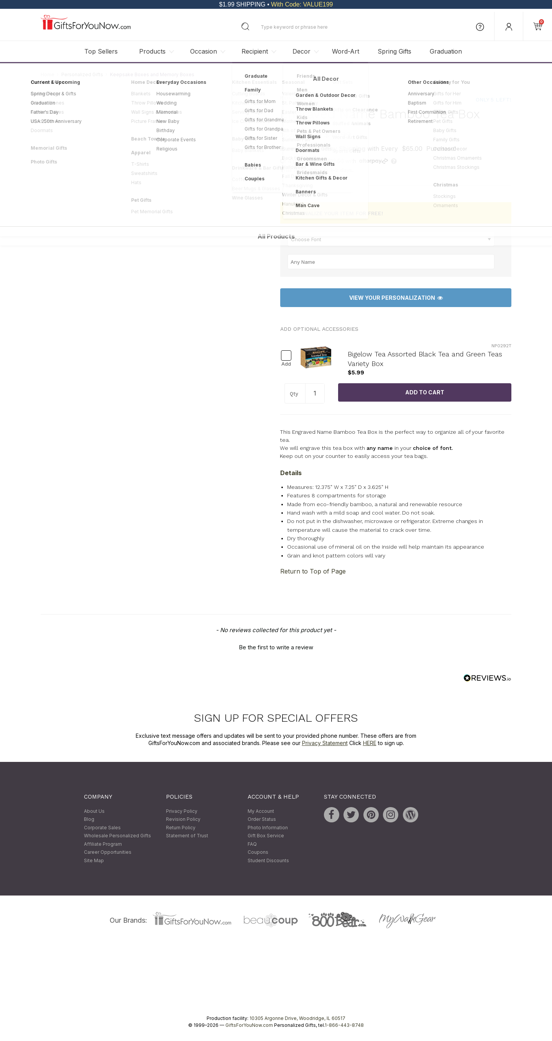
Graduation (446, 51)
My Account (261, 811)
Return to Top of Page (313, 571)
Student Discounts (268, 860)
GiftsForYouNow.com (249, 1025)
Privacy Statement (325, 743)
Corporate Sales (102, 827)
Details (291, 473)
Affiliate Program (103, 844)
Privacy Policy (181, 811)
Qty (294, 394)
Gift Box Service (266, 836)
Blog (89, 819)
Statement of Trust (187, 836)
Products (152, 51)
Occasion (203, 51)
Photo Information (268, 827)
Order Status (262, 819)
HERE (369, 743)
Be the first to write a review (276, 647)
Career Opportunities (107, 852)
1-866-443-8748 (344, 1025)
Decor (301, 51)
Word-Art (345, 51)
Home (47, 74)
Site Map (94, 860)
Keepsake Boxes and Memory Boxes (152, 74)
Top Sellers (101, 51)
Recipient (255, 51)
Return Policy (181, 827)
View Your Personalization (396, 297)
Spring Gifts (394, 51)
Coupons (258, 852)
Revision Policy (183, 819)
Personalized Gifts (82, 74)
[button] (276, 646)
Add (286, 364)
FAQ (252, 844)
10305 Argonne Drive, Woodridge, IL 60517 (297, 1018)
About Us (94, 811)
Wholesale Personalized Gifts (117, 836)
